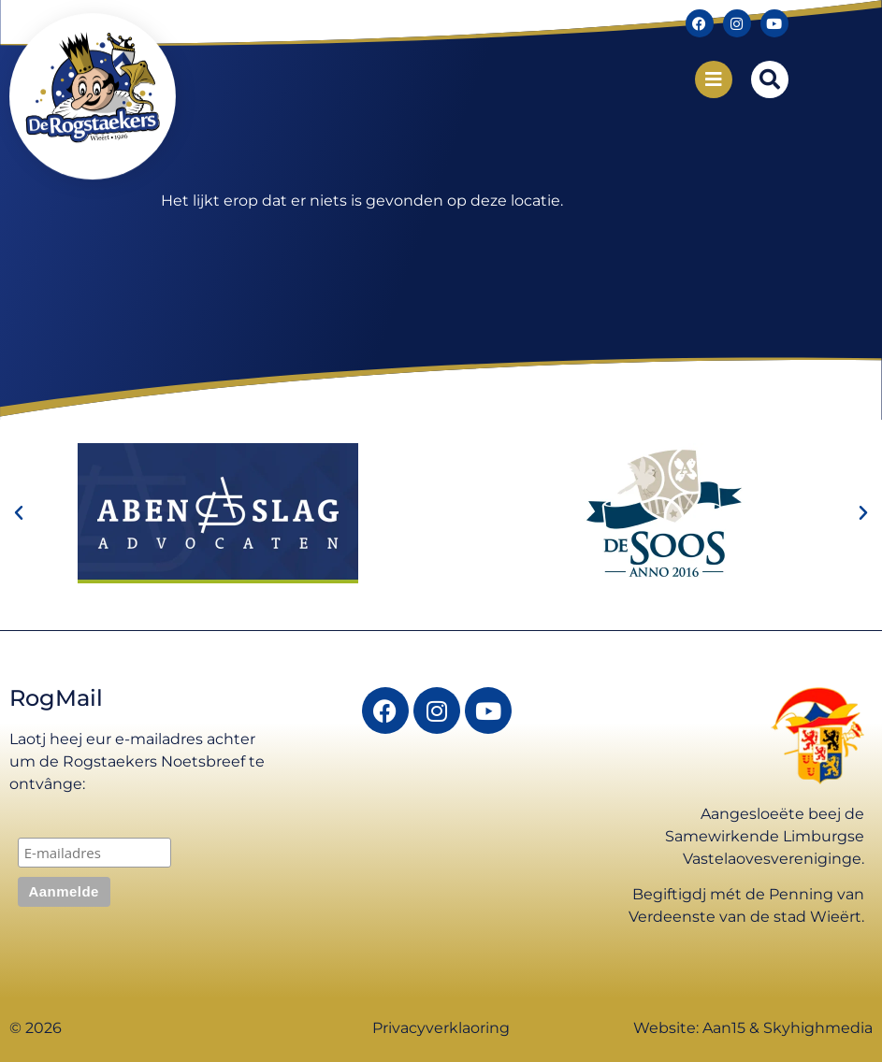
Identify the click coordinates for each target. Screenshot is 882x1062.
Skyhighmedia (818, 1028)
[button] (769, 79)
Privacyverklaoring (441, 1028)
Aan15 (723, 1028)
